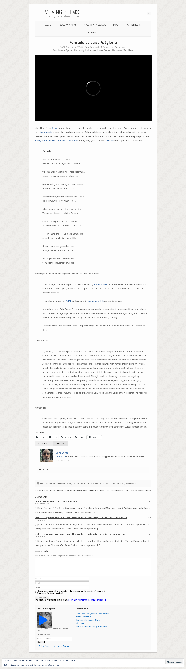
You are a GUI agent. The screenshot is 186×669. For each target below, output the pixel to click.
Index (116, 25)
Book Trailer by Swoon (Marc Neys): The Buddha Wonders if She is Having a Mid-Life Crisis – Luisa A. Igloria (81, 518)
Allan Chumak (100, 284)
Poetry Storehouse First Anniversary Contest (56, 140)
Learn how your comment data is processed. (87, 603)
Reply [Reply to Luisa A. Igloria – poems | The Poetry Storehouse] (149, 501)
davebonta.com (62, 460)
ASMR (68, 300)
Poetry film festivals (84, 620)
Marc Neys (128, 50)
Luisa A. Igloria (65, 50)
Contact (93, 32)
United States (103, 50)
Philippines (90, 50)
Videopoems (120, 47)
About (48, 25)
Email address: (43, 637)
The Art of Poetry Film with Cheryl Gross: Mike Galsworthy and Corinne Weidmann (69, 490)
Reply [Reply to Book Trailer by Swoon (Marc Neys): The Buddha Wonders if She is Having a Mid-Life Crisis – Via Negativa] (149, 534)
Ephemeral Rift (59, 483)
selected (110, 140)
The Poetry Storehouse (125, 483)
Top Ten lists (133, 25)
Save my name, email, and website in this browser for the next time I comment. (71, 594)
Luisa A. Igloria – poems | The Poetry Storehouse (56, 501)
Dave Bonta (90, 47)
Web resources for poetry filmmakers (91, 629)
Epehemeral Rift (96, 300)
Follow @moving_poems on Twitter (54, 649)
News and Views (67, 25)
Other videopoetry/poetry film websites (92, 617)
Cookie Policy (54, 665)
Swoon (55, 128)
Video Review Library (94, 25)
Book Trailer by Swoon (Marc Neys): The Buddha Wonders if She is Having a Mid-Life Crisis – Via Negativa (80, 534)
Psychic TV (110, 483)
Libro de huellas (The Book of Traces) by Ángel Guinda (128, 490)
